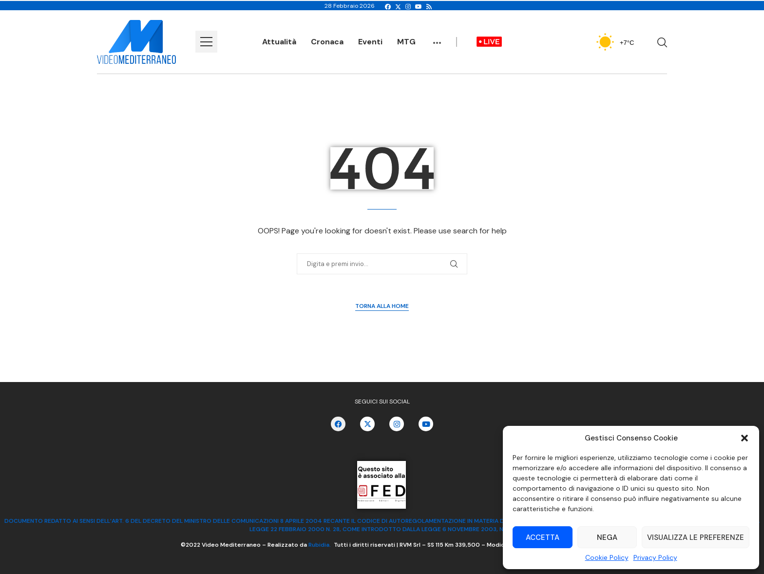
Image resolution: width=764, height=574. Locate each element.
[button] (744, 438)
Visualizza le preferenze (695, 537)
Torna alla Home (382, 306)
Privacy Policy (655, 557)
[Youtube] (418, 6)
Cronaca (327, 42)
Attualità (279, 42)
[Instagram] (408, 6)
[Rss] (429, 6)
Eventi (370, 42)
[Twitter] (398, 6)
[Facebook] (387, 6)
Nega (607, 537)
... (437, 38)
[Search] (662, 42)
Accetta (542, 537)
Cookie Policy (607, 557)
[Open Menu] (206, 42)
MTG (406, 42)
